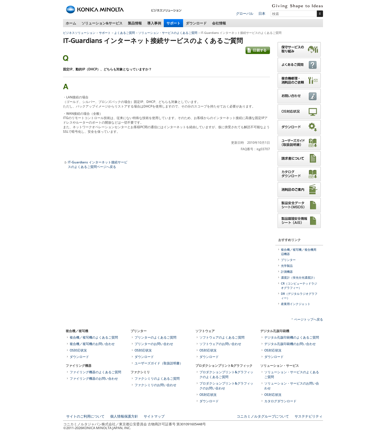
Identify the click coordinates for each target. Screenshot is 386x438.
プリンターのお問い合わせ (154, 344)
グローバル (244, 13)
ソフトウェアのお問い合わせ (220, 344)
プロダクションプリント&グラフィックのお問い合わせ (226, 385)
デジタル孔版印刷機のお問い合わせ (290, 344)
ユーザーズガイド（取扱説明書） (159, 363)
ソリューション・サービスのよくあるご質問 (167, 33)
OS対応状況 (78, 350)
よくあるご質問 (124, 33)
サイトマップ (154, 416)
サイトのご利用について (85, 416)
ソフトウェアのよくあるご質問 (221, 337)
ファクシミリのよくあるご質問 (157, 378)
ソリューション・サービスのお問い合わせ (291, 385)
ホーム (71, 23)
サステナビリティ (308, 416)
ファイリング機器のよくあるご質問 (95, 372)
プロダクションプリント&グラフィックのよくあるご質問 (226, 374)
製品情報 (135, 23)
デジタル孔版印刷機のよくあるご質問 (291, 337)
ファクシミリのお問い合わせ (155, 385)
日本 (261, 13)
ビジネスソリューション (79, 33)
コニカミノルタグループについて (263, 416)
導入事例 (154, 23)
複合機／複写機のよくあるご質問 (94, 337)
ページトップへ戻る (308, 319)
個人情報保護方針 (124, 416)
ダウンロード (196, 23)
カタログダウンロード (280, 401)
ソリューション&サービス (102, 23)
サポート (173, 23)
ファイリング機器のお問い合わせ (94, 378)
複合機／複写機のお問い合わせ (92, 344)
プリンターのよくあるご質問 (155, 337)
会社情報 (219, 23)
